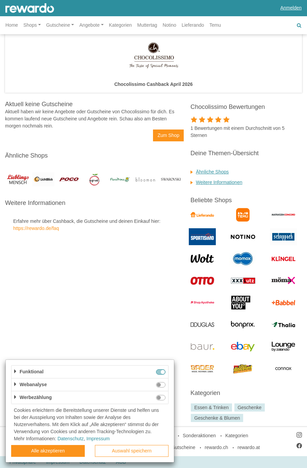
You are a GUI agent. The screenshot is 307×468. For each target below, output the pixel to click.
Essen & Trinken (211, 407)
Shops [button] (30, 25)
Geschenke (249, 407)
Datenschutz (70, 438)
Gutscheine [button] (58, 25)
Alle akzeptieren (48, 450)
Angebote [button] (89, 25)
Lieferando (193, 25)
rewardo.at (248, 447)
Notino (169, 25)
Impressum (98, 438)
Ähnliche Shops (212, 171)
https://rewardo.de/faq (36, 228)
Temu (215, 25)
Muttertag (147, 25)
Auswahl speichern (132, 450)
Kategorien (120, 25)
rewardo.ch (216, 447)
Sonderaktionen (199, 435)
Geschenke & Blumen (217, 418)
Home (11, 25)
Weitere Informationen (219, 182)
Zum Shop (168, 135)
